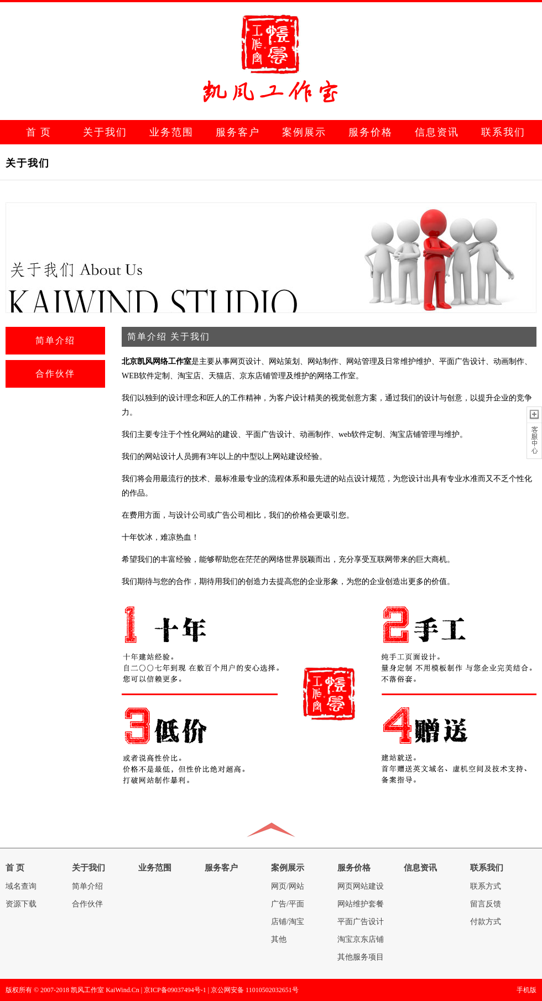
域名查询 (21, 886)
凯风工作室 (87, 990)
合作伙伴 (55, 373)
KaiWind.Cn (122, 990)
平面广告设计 (360, 921)
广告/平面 (287, 904)
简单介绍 (55, 340)
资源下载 (21, 904)
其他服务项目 (360, 957)
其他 (278, 939)
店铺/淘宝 (287, 921)
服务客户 (238, 132)
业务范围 (171, 132)
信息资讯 (437, 132)
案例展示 (304, 132)
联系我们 (503, 132)
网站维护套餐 (360, 904)
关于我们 (105, 132)
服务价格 (370, 132)
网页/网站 (287, 886)
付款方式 (485, 921)
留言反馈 (485, 904)
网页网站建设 (360, 886)
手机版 (526, 990)
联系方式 (485, 886)
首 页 (39, 132)
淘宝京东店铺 (360, 939)
